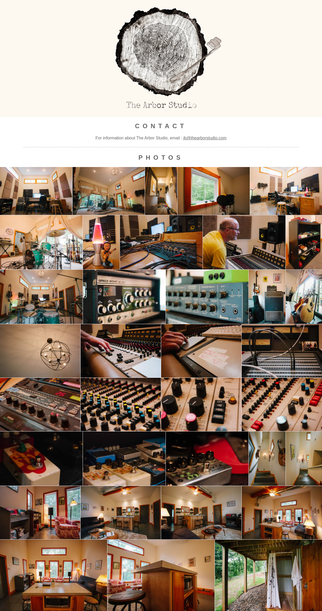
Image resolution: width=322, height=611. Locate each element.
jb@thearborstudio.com (205, 138)
